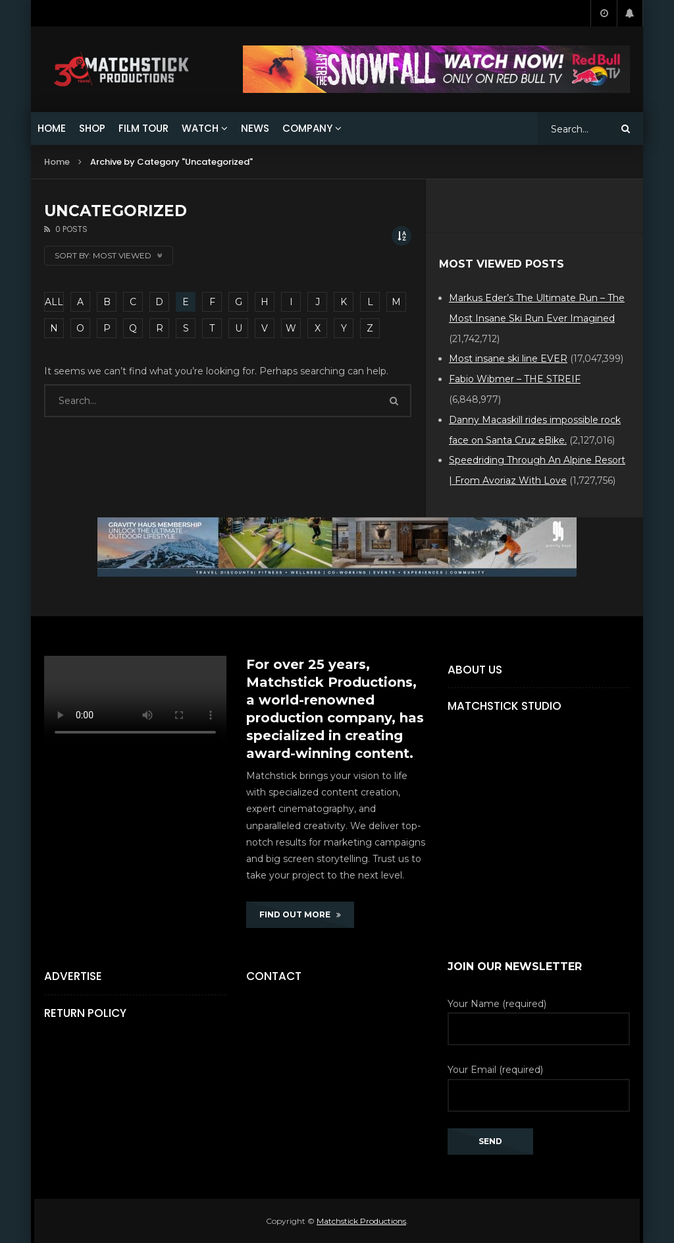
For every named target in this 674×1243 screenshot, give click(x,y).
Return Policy (85, 1013)
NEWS (255, 128)
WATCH (200, 128)
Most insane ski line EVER (508, 358)
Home (57, 162)
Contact (273, 976)
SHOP (92, 128)
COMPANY (307, 128)
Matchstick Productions (361, 1221)
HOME (52, 128)
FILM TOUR (143, 128)
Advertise (73, 976)
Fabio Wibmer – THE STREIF (515, 379)
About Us (475, 670)
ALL (54, 302)
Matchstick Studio (504, 706)
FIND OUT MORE (300, 914)
